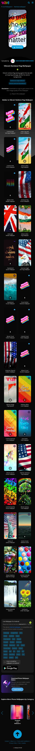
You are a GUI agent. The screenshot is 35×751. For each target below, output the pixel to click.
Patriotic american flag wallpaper (17, 83)
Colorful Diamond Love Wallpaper (10, 439)
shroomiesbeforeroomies (22, 61)
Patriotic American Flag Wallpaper (25, 473)
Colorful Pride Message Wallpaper (10, 132)
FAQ (19, 743)
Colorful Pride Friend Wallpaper (10, 166)
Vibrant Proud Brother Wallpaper (25, 371)
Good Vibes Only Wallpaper (25, 439)
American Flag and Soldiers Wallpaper (10, 371)
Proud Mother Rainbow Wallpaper (25, 302)
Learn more (17, 689)
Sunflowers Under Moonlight (24, 609)
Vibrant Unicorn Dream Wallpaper (10, 473)
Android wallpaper (15, 627)
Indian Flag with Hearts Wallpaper (24, 132)
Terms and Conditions (23, 741)
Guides (24, 743)
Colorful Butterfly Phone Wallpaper (10, 507)
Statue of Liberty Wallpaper (10, 541)
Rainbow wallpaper (20, 7)
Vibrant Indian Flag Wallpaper (25, 166)
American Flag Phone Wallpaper (24, 200)
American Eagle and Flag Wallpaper (25, 268)
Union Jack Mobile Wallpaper (10, 234)
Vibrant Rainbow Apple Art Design (10, 575)
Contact (7, 741)
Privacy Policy (13, 743)
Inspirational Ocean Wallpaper (10, 302)
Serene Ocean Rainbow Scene (25, 541)
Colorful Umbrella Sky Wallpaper (24, 575)
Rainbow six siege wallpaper (17, 80)
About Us (13, 741)
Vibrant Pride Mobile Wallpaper (10, 200)
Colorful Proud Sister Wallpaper (25, 337)
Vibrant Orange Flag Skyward (10, 405)
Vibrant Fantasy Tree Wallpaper (25, 507)
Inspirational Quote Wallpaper (10, 268)
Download (17, 47)
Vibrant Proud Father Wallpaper (10, 337)
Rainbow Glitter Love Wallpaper (25, 405)
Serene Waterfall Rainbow (10, 609)
